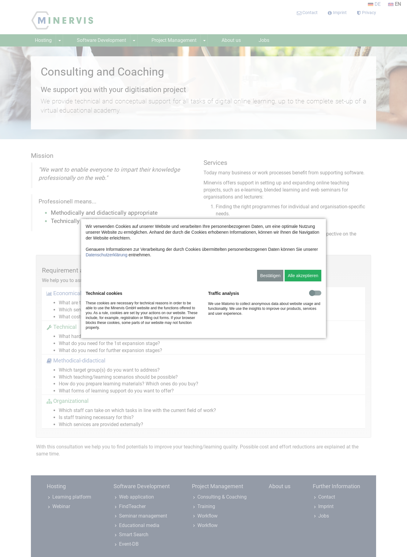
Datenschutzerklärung (106, 254)
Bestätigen (270, 275)
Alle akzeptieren (303, 275)
